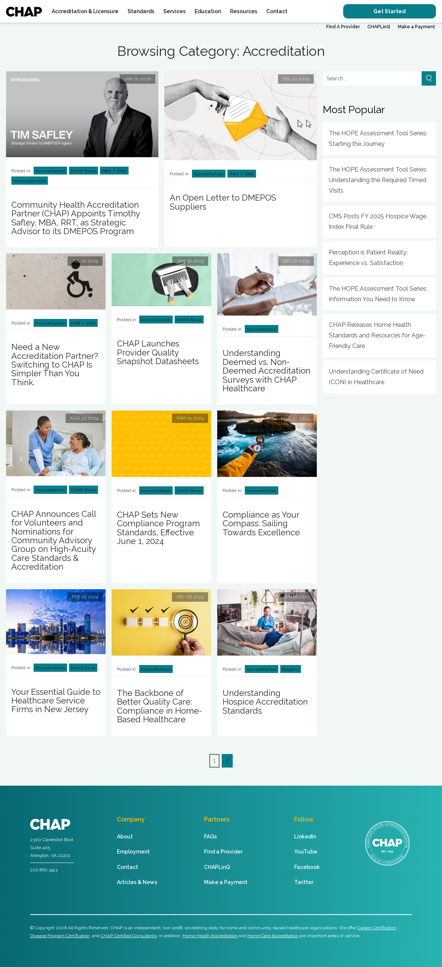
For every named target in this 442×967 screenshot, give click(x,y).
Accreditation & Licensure (85, 11)
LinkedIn (305, 837)
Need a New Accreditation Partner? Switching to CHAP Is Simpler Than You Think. (54, 364)
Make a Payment (416, 26)
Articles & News (137, 882)
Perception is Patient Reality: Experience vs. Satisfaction (368, 258)
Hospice (290, 669)
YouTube (305, 852)
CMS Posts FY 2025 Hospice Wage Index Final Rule (377, 221)
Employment (133, 852)
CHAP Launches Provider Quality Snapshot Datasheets (158, 352)
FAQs (210, 837)
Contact (276, 11)
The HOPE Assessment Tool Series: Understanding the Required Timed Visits (378, 180)
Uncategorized (29, 181)
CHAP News (83, 171)
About (125, 837)
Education (208, 11)
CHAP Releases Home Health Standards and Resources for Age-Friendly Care (377, 335)
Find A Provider (343, 26)
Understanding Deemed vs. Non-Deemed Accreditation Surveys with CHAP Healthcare (266, 370)
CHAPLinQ (378, 26)
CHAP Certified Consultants (129, 935)
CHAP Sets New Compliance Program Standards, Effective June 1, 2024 (158, 528)
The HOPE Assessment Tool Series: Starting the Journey (378, 138)
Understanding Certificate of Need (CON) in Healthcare (376, 377)
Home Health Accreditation (210, 935)
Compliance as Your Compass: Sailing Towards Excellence (261, 523)
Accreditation (50, 171)
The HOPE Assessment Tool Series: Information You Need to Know (378, 294)
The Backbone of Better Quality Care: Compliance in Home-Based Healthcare (159, 706)
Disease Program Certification (60, 935)
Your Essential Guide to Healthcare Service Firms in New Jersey (55, 700)
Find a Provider (223, 852)
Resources (243, 11)
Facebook (307, 867)
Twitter (303, 882)
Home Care (83, 668)
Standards (140, 11)
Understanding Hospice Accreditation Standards (265, 702)
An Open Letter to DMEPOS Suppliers (223, 202)
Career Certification (377, 927)
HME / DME (114, 171)
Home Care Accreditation (272, 935)
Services (174, 11)
